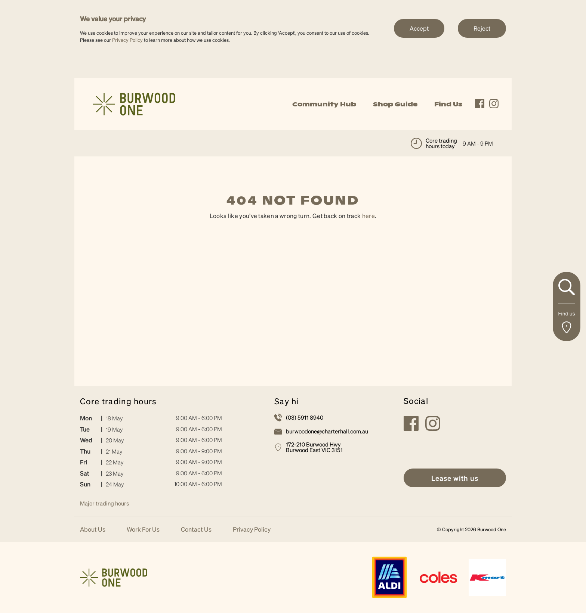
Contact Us (196, 529)
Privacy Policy (127, 40)
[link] (134, 103)
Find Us (448, 104)
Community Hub (324, 104)
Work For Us (143, 529)
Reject (482, 28)
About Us (92, 529)
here (368, 216)
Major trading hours (104, 503)
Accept (419, 28)
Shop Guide (395, 104)
